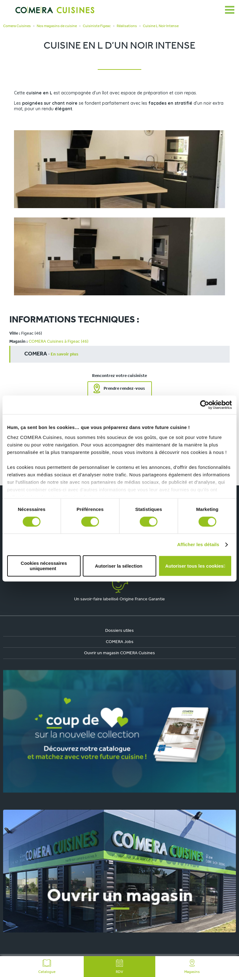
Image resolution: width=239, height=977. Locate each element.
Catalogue (46, 966)
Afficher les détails (198, 544)
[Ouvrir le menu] (229, 10)
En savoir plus (64, 354)
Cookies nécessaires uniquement (44, 566)
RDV (119, 966)
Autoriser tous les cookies (194, 566)
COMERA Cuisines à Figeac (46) (58, 341)
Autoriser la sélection (119, 566)
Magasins (192, 966)
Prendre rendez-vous (124, 388)
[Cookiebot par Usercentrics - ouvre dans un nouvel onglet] (204, 404)
